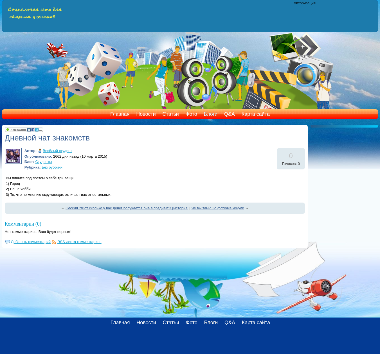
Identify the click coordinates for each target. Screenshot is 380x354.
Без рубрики (52, 167)
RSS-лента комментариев (79, 242)
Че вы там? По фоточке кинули (218, 208)
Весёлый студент (57, 151)
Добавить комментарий (31, 242)
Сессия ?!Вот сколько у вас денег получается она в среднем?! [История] (127, 208)
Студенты (43, 162)
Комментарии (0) (23, 224)
